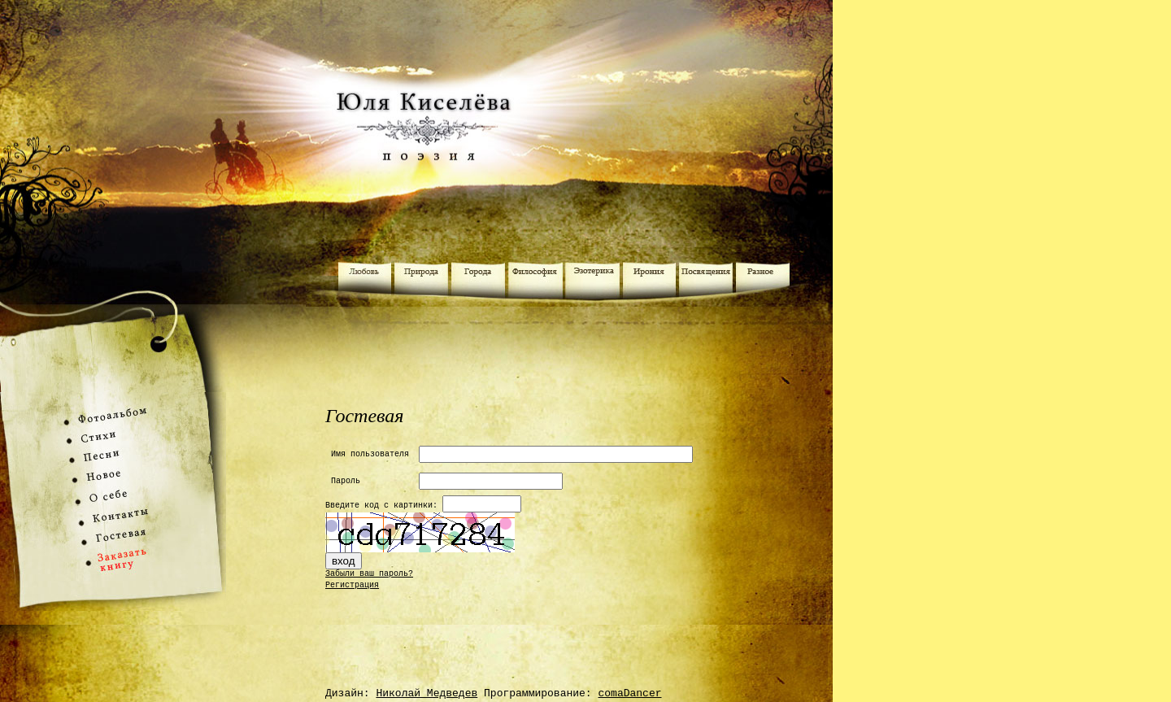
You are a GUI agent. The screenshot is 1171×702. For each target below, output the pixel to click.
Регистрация (352, 585)
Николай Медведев (426, 693)
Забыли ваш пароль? (369, 573)
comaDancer (629, 693)
